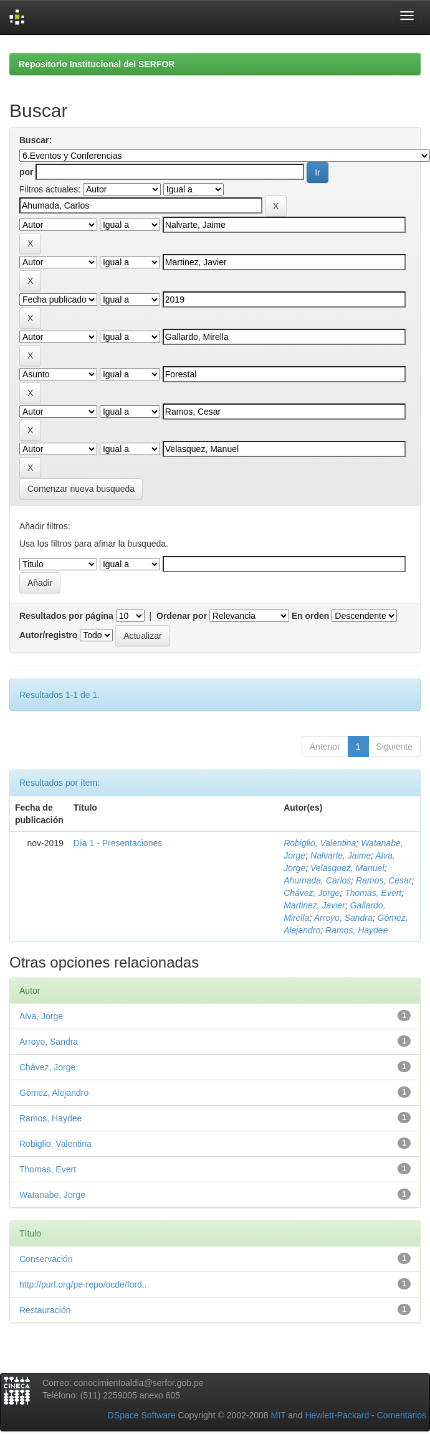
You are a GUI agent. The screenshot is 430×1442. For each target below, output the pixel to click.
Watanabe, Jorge (52, 1195)
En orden (311, 616)
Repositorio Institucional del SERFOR (96, 64)
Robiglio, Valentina (320, 843)
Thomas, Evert (373, 893)
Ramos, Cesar (383, 880)
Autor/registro (48, 635)
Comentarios (401, 1415)
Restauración (45, 1310)
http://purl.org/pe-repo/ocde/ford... (84, 1284)
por (26, 172)
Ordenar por (181, 616)
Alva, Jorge (41, 1016)
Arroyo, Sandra (343, 918)
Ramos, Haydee (356, 930)
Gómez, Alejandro (53, 1093)
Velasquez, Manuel (347, 868)
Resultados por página (66, 616)
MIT (277, 1415)
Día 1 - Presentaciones (118, 843)
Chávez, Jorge (312, 893)
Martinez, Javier (314, 905)
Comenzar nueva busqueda (81, 489)
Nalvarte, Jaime (340, 855)
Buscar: (35, 140)
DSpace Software (142, 1415)
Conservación (46, 1259)
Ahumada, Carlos (317, 880)
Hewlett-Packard (337, 1415)
